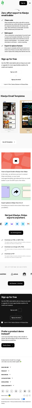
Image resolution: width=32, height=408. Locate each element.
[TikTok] (20, 391)
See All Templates (8, 142)
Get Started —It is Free (16, 283)
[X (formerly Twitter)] (11, 391)
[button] (23, 399)
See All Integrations (16, 232)
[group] (9, 116)
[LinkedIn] (7, 391)
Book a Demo (8, 345)
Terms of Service (15, 84)
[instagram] (16, 391)
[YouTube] (24, 391)
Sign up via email (16, 79)
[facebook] (2, 391)
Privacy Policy (25, 84)
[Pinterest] (29, 391)
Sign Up (23, 3)
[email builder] (2, 3)
